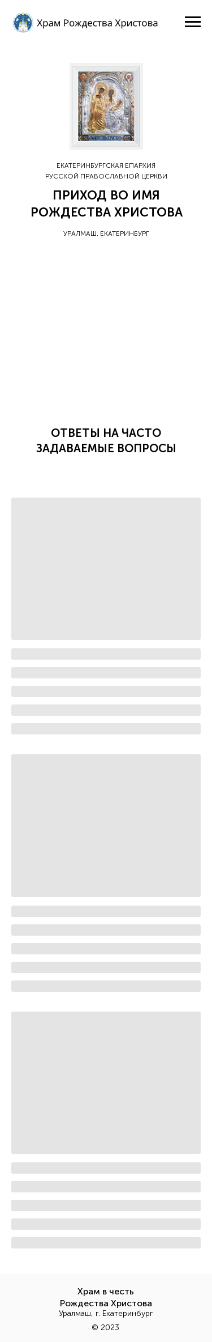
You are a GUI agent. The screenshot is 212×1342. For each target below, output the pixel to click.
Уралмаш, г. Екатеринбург (106, 1313)
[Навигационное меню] (193, 22)
